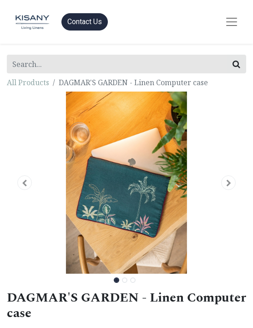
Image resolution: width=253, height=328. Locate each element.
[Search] (236, 64)
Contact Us (84, 21)
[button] (25, 182)
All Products (28, 82)
